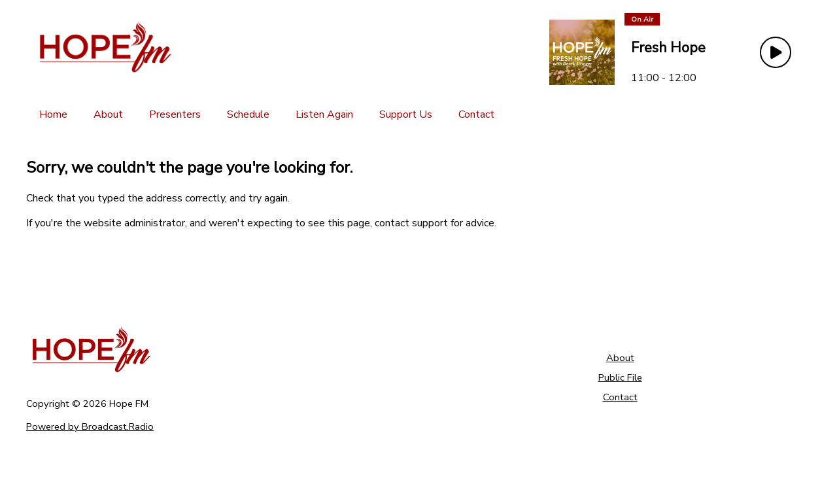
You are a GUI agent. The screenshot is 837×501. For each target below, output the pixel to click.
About (620, 357)
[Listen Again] (324, 114)
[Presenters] (175, 114)
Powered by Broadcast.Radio (90, 426)
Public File (620, 377)
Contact (620, 397)
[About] (108, 114)
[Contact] (476, 114)
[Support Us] (405, 114)
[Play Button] (775, 52)
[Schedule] (248, 114)
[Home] (53, 114)
